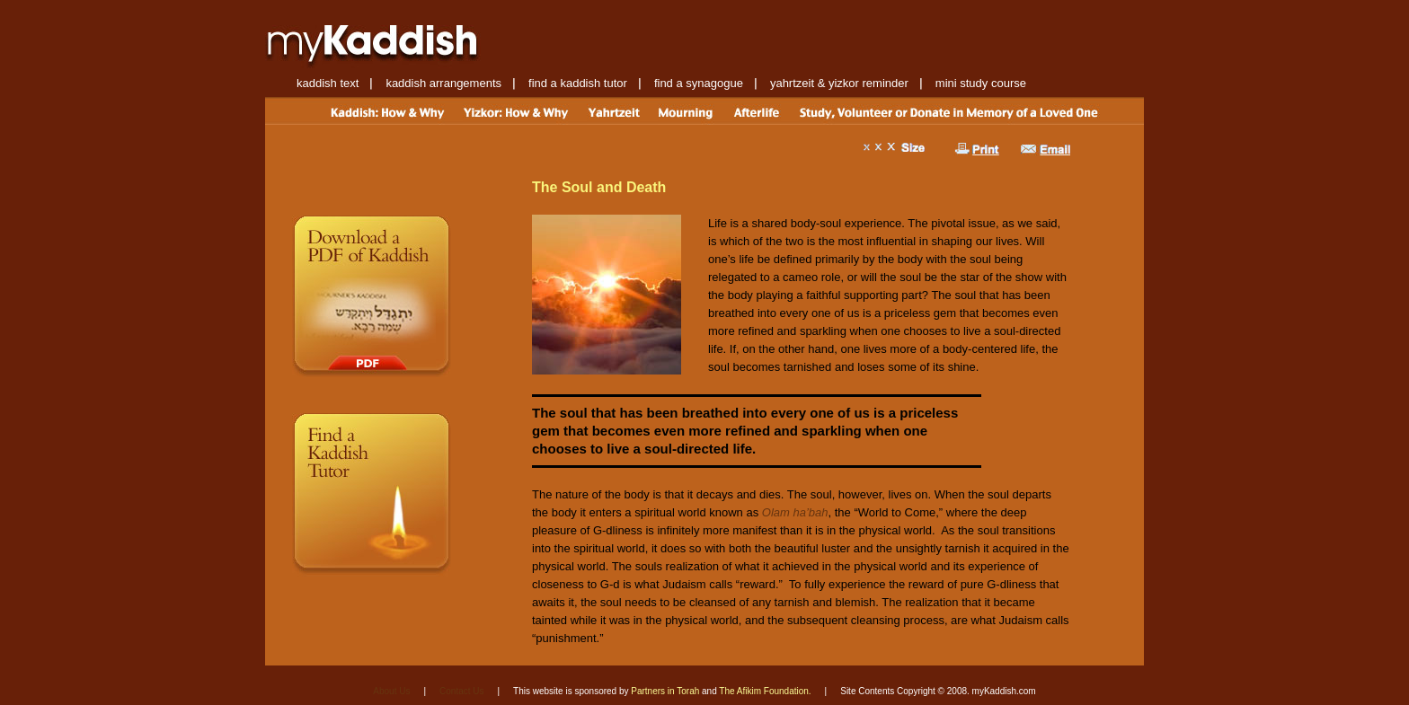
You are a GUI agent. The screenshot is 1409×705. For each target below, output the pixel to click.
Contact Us (461, 691)
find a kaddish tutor (577, 83)
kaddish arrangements (443, 83)
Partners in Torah (665, 691)
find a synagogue (698, 83)
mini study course (980, 83)
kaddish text (328, 83)
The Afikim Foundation (764, 691)
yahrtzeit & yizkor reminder (839, 83)
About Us (391, 691)
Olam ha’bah (795, 512)
